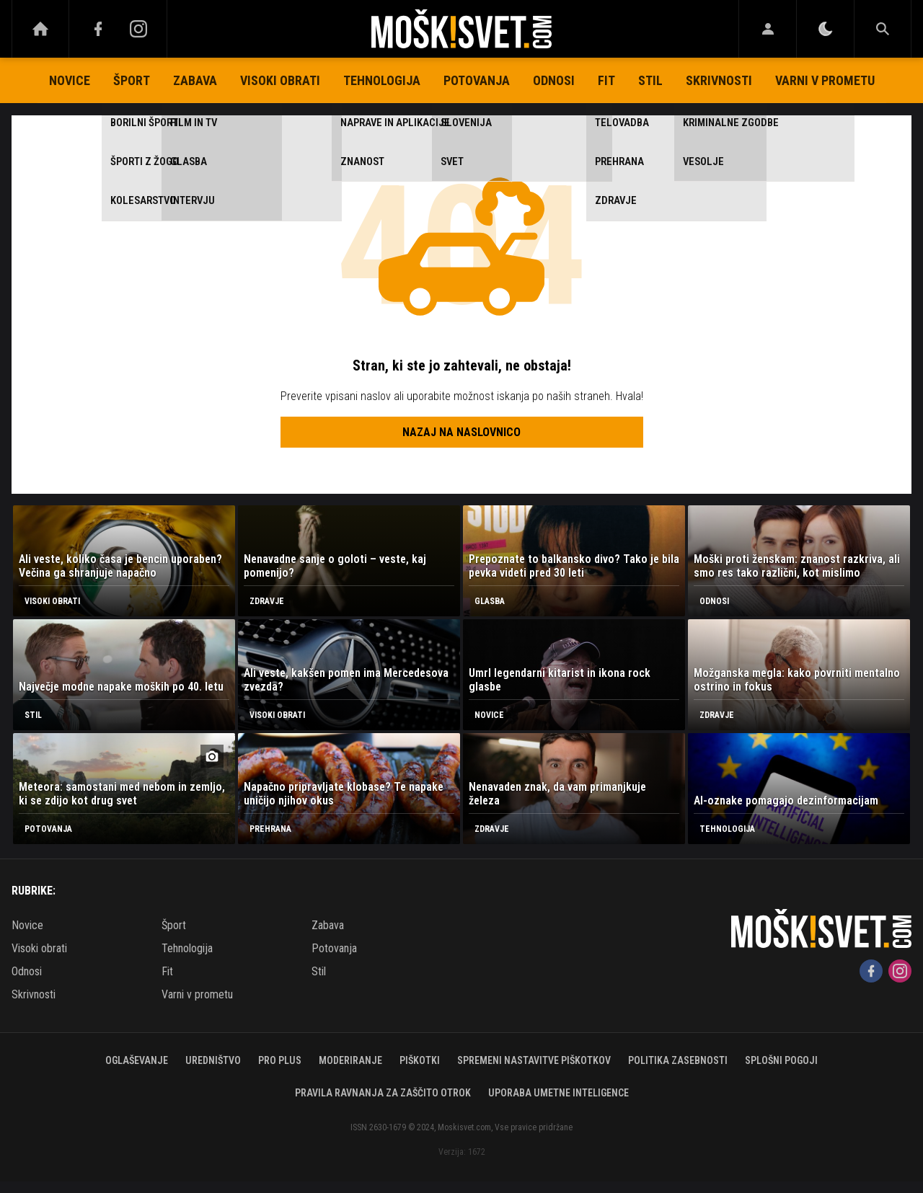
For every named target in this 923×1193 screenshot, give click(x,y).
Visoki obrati (280, 80)
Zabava (195, 80)
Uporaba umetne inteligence (558, 1093)
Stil (650, 80)
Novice (69, 80)
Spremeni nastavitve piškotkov (534, 1060)
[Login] (767, 29)
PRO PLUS (279, 1060)
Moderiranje (350, 1060)
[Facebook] (98, 29)
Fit (606, 80)
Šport (131, 80)
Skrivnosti (719, 80)
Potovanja (476, 80)
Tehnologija (381, 80)
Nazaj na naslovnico (461, 432)
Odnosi (554, 80)
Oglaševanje (136, 1060)
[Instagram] (138, 29)
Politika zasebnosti (678, 1060)
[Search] (882, 29)
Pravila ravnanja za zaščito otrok (383, 1093)
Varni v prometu (825, 80)
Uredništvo (213, 1060)
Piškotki (419, 1060)
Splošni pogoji (781, 1060)
